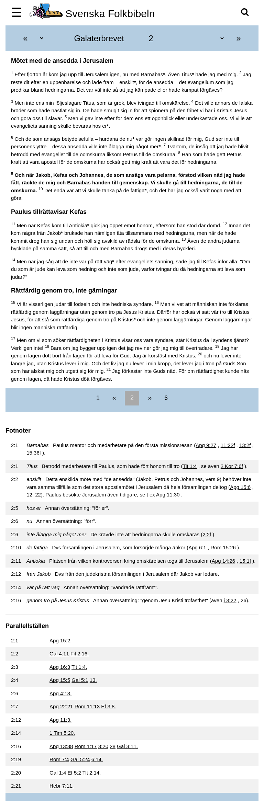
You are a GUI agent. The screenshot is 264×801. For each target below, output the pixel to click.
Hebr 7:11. (62, 786)
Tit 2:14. (91, 773)
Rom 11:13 (87, 706)
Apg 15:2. (61, 640)
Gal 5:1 (80, 680)
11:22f (228, 445)
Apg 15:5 (60, 680)
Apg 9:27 (206, 445)
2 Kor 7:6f (232, 466)
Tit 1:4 (190, 466)
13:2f (245, 445)
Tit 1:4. (79, 667)
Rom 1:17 (86, 746)
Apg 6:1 (197, 547)
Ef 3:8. (108, 706)
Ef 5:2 (74, 773)
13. (93, 680)
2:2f (206, 534)
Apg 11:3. (61, 720)
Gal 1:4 (58, 773)
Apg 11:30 (167, 494)
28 (113, 746)
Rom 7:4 (59, 759)
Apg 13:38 (61, 746)
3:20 (103, 746)
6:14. (97, 759)
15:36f (33, 453)
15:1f (245, 561)
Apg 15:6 (240, 487)
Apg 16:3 (60, 667)
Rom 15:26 (222, 547)
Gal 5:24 (80, 759)
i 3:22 (230, 600)
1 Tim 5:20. (62, 733)
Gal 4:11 (59, 653)
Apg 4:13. (61, 693)
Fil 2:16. (79, 653)
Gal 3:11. (127, 746)
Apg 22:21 (61, 706)
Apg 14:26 (223, 561)
